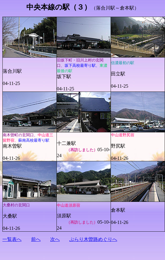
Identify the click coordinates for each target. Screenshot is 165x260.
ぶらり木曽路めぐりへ (93, 239)
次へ (55, 239)
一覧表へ (12, 239)
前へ (36, 239)
